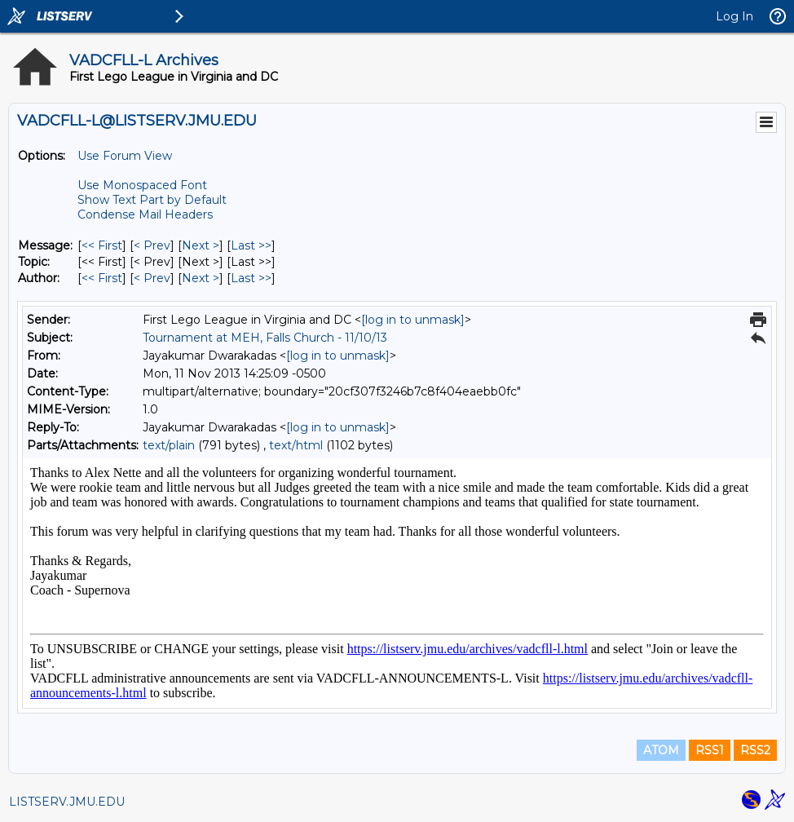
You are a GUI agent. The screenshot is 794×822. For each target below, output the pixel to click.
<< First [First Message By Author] (102, 278)
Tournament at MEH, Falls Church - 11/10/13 (265, 337)
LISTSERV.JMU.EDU (67, 801)
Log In (734, 16)
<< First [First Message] (102, 245)
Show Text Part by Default (152, 199)
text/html (296, 445)
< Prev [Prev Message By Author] (152, 278)
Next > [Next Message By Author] (200, 278)
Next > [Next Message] (200, 245)
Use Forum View (124, 155)
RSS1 (709, 750)
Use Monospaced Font (142, 185)
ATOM (661, 750)
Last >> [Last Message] (251, 245)
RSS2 (755, 750)
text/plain (169, 445)
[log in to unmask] (413, 319)
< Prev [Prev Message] (152, 245)
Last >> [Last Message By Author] (251, 278)
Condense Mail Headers (145, 214)
